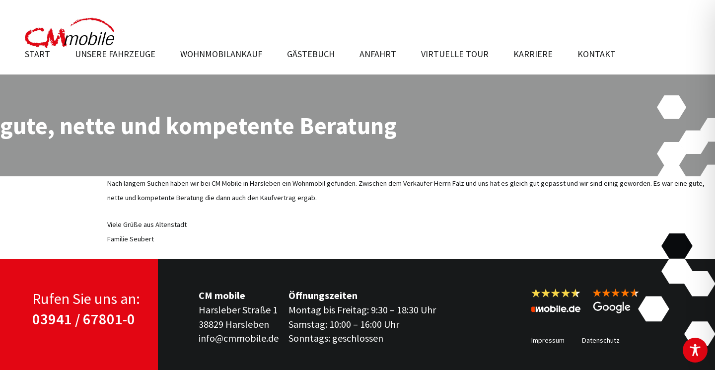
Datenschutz (601, 340)
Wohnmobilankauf (221, 54)
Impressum (548, 340)
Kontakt (596, 54)
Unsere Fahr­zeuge (115, 54)
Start (37, 54)
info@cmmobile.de (239, 338)
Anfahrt (377, 54)
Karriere (533, 54)
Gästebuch (311, 54)
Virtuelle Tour (455, 54)
